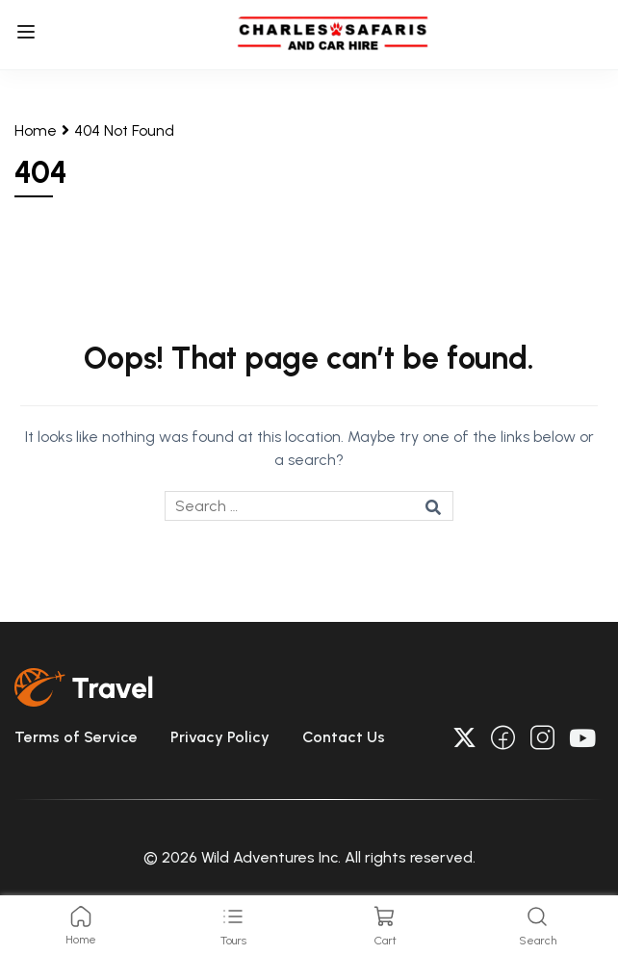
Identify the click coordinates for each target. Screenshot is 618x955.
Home (35, 130)
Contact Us (343, 737)
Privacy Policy (220, 737)
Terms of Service (76, 737)
